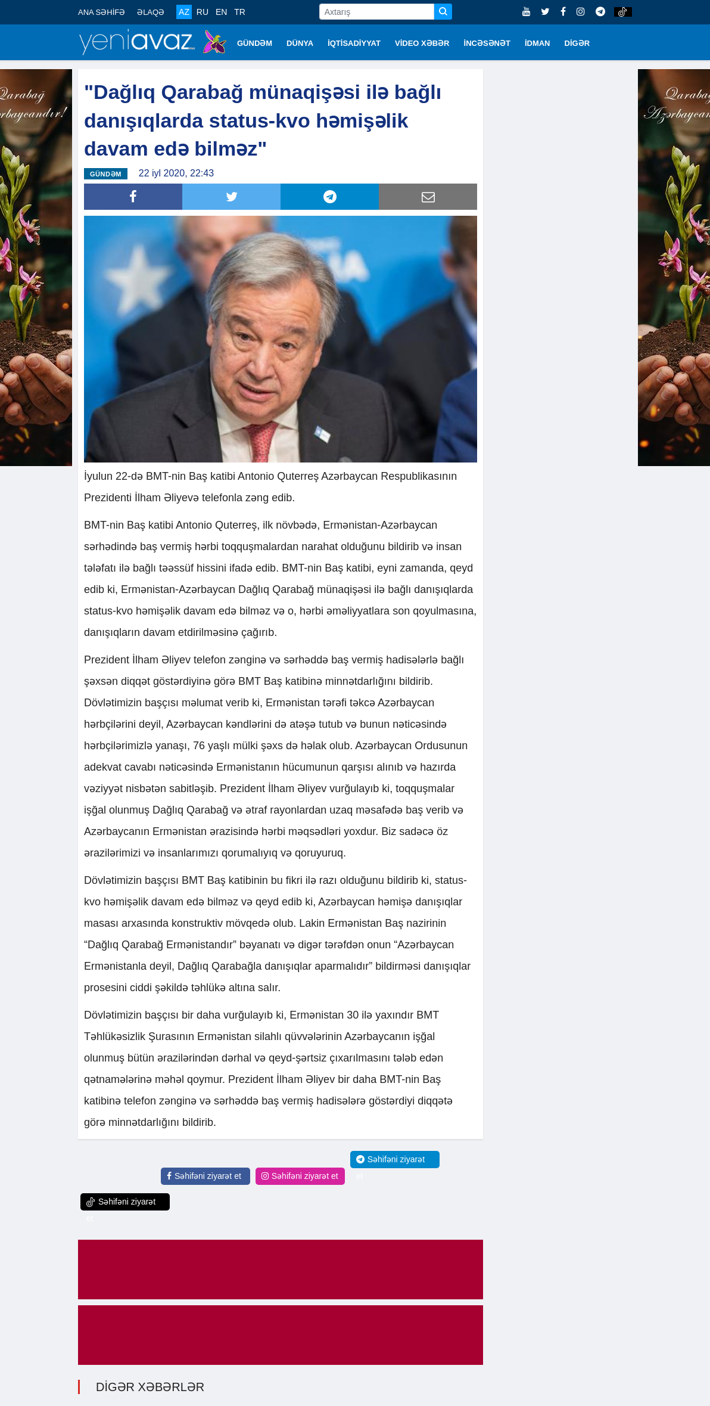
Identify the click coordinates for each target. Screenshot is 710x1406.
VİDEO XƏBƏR (422, 43)
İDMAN (537, 43)
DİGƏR (577, 43)
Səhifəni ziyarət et (204, 1176)
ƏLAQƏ (150, 12)
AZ (184, 12)
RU (202, 12)
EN (221, 12)
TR (239, 12)
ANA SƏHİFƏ (101, 12)
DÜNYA (300, 43)
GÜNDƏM (254, 43)
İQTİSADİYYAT (354, 43)
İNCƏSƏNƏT (487, 43)
